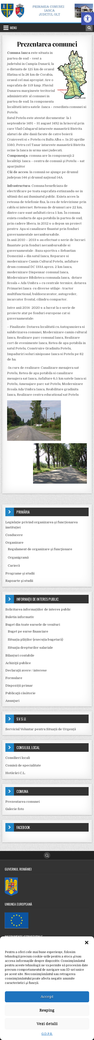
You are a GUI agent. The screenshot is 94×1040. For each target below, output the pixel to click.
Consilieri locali (17, 758)
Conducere (14, 535)
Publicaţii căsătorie (20, 693)
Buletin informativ (19, 617)
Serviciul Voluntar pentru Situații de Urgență (40, 729)
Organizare (14, 542)
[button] (87, 18)
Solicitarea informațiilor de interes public (38, 609)
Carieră (14, 565)
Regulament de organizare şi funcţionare (40, 549)
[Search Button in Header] (89, 27)
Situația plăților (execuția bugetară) (35, 639)
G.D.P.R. (47, 1034)
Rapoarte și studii (19, 581)
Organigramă (18, 557)
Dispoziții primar (19, 685)
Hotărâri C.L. (15, 773)
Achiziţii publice (18, 663)
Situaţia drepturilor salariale (30, 647)
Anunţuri (12, 701)
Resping (47, 1010)
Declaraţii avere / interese (26, 670)
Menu (13, 27)
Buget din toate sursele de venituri (32, 624)
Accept (47, 996)
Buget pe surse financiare (28, 631)
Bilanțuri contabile (19, 655)
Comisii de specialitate (23, 765)
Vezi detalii (47, 1023)
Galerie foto (14, 809)
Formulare (13, 678)
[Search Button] (47, 855)
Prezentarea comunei (47, 44)
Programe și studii (20, 573)
